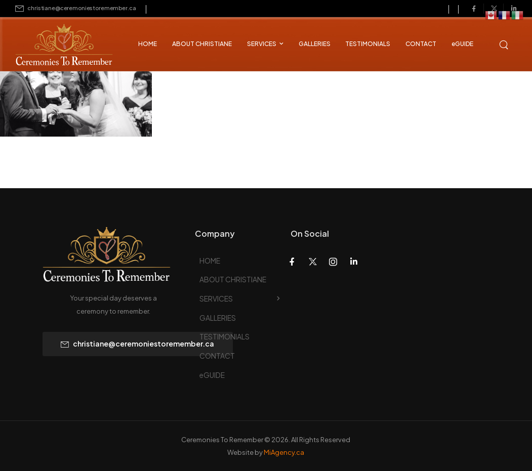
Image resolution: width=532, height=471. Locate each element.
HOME (147, 44)
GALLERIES (315, 44)
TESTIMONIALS (367, 44)
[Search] (504, 43)
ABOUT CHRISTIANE (202, 44)
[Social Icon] (473, 8)
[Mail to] (75, 8)
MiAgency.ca (284, 452)
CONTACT (420, 44)
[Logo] (55, 46)
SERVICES (261, 44)
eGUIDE (462, 44)
